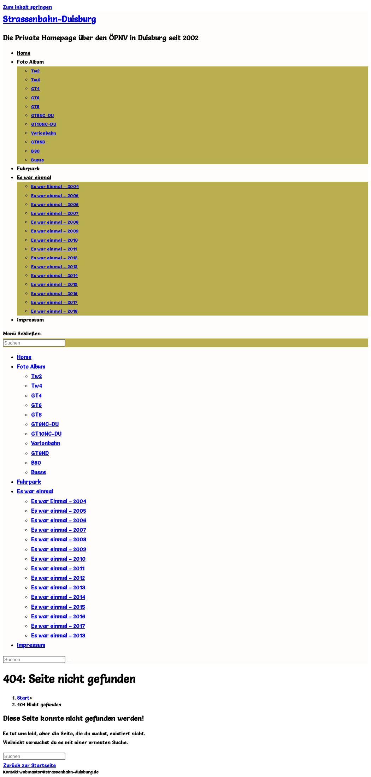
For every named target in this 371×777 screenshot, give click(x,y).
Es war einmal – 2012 (58, 578)
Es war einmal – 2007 (58, 529)
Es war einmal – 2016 (58, 616)
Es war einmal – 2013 (58, 587)
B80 (36, 462)
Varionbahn (45, 443)
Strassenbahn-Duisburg (49, 19)
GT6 (36, 405)
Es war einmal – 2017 (58, 626)
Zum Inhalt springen (27, 7)
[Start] (23, 698)
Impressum (31, 645)
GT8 (36, 414)
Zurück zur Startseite (29, 765)
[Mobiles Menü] (22, 333)
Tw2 (36, 376)
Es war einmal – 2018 (58, 635)
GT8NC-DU (45, 424)
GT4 (36, 395)
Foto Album (31, 366)
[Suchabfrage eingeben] (34, 343)
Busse (38, 472)
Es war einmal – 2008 (58, 539)
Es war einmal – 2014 (58, 597)
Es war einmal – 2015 (58, 607)
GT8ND (40, 453)
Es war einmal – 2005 (58, 510)
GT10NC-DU (46, 433)
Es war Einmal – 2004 (58, 501)
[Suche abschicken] (69, 661)
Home (24, 357)
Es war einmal (35, 491)
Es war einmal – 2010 (58, 558)
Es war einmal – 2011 (57, 568)
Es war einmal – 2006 (58, 520)
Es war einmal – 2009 (58, 549)
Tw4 (36, 385)
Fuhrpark (29, 481)
